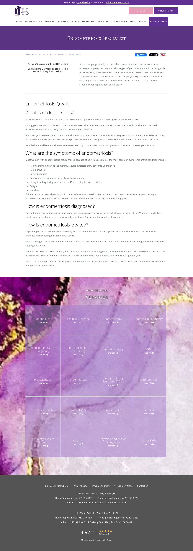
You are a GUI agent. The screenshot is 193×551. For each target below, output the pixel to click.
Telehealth (84, 2)
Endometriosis (74, 54)
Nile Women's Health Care (36, 54)
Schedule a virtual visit (117, 2)
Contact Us (142, 485)
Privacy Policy (80, 485)
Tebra (109, 540)
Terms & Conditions (100, 485)
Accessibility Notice (124, 485)
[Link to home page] (18, 11)
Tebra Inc (65, 486)
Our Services (58, 54)
